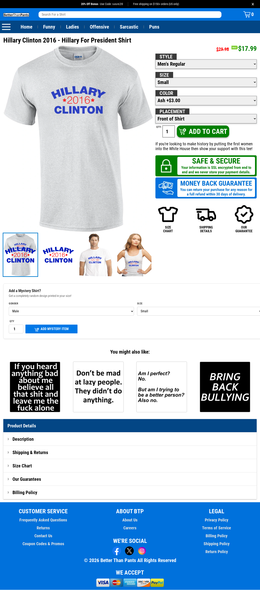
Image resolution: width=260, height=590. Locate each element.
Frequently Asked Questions (43, 520)
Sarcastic (129, 27)
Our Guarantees (26, 479)
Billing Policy (24, 492)
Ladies (72, 27)
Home (26, 27)
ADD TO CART (203, 132)
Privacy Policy (216, 520)
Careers (130, 528)
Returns (43, 528)
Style (166, 57)
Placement (172, 112)
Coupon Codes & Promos (43, 543)
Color (167, 93)
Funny (49, 27)
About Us (130, 520)
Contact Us (43, 536)
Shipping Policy (217, 543)
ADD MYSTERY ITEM (51, 329)
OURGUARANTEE (244, 219)
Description (23, 439)
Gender (13, 303)
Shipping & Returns (30, 452)
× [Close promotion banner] (252, 4)
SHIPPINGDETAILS (206, 219)
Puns (154, 27)
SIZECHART (168, 219)
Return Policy (216, 551)
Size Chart (22, 466)
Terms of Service (216, 528)
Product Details (22, 426)
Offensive (99, 27)
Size (164, 75)
